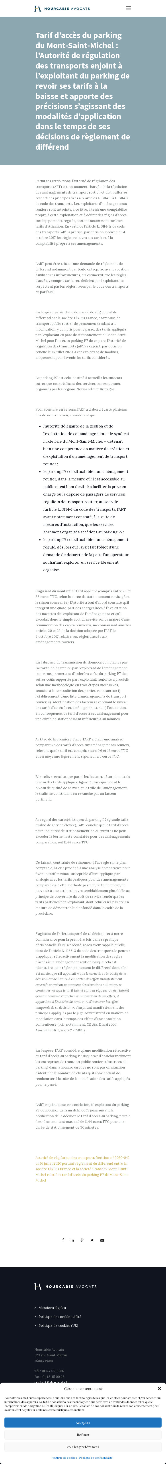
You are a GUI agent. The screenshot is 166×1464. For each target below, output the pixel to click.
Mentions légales (52, 1308)
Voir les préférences (83, 1447)
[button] (159, 1388)
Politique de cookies (64, 1457)
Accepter (83, 1422)
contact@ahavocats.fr (51, 1382)
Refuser (83, 1435)
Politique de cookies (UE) (58, 1325)
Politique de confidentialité (96, 1457)
